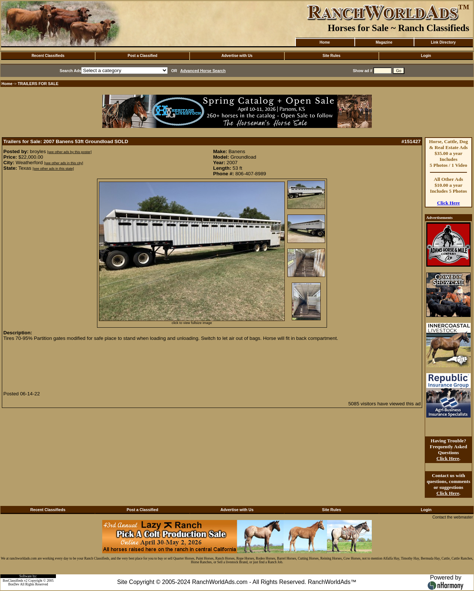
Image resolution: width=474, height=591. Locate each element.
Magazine (383, 42)
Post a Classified (142, 56)
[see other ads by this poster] (69, 152)
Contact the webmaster (452, 517)
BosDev (13, 584)
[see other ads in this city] (63, 163)
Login (426, 56)
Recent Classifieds (47, 56)
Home (325, 42)
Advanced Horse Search (203, 70)
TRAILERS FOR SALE (38, 83)
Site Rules (331, 56)
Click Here (448, 203)
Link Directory (443, 42)
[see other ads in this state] (53, 168)
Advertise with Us (237, 56)
